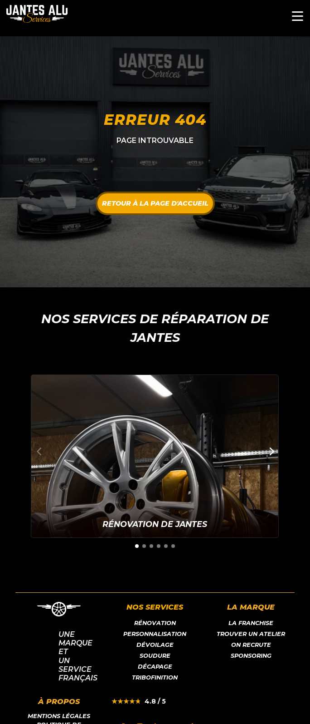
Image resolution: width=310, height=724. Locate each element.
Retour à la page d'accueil (155, 203)
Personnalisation (154, 633)
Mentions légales (59, 716)
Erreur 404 (155, 119)
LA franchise (250, 623)
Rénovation (155, 623)
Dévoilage (155, 644)
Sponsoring (251, 655)
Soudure (155, 655)
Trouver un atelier (251, 633)
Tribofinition (155, 677)
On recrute (251, 644)
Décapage (155, 666)
